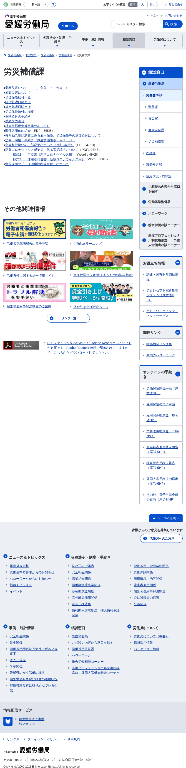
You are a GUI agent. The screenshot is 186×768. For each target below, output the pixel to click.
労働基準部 (154, 95)
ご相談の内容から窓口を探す (164, 189)
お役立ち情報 (161, 262)
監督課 (153, 107)
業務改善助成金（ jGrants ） (162, 433)
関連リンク (161, 332)
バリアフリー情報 (146, 644)
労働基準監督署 (159, 202)
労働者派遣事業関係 (86, 582)
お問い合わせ (174, 15)
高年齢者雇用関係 (84, 595)
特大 (152, 4)
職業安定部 (154, 164)
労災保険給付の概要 (19, 111)
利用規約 (73, 734)
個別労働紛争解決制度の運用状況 (34, 674)
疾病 (59, 88)
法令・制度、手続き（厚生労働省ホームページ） (40, 140)
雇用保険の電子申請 (160, 404)
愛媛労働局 (156, 84)
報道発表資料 (19, 563)
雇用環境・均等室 (158, 176)
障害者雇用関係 (145, 582)
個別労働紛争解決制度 (150, 589)
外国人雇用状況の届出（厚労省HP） (162, 481)
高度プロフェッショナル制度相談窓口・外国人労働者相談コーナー (164, 240)
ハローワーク (157, 213)
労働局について (146, 624)
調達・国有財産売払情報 (162, 277)
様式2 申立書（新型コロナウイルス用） (44, 154)
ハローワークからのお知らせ (30, 576)
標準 (132, 4)
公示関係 (140, 601)
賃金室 (153, 118)
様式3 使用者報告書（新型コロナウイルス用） (49, 159)
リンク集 (13, 734)
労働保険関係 (143, 570)
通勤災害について (18, 92)
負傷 (43, 88)
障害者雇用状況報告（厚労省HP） (160, 465)
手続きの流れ (14, 121)
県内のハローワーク (160, 355)
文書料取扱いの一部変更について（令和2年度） (39, 145)
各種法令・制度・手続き (92, 556)
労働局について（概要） (151, 631)
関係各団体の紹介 (18, 130)
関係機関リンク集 (159, 344)
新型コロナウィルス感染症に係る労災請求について (41, 150)
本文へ (154, 15)
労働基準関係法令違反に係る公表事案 (34, 647)
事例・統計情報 (22, 624)
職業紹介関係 (81, 576)
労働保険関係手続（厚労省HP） (162, 390)
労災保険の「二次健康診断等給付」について (37, 164)
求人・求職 (18, 655)
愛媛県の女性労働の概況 (27, 668)
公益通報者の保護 (146, 595)
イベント (16, 589)
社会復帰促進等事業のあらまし (27, 126)
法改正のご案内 (83, 563)
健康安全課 (156, 130)
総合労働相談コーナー (164, 225)
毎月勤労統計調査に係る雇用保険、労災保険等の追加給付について (53, 135)
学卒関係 (16, 662)
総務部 (151, 153)
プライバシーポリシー (43, 734)
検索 (174, 24)
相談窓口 (156, 72)
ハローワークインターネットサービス (162, 313)
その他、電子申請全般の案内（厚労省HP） (162, 497)
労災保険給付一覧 (18, 97)
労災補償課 (156, 141)
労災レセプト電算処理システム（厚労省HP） (162, 295)
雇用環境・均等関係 (148, 576)
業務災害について (18, 88)
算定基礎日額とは (18, 107)
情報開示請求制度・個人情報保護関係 (96, 610)
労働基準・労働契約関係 (151, 563)
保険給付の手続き (18, 116)
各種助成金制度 (83, 589)
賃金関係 (16, 638)
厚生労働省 (176, 4)
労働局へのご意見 (162, 538)
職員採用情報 (143, 638)
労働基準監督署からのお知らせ (32, 570)
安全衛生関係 (81, 570)
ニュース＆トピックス (28, 556)
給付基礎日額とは (18, 102)
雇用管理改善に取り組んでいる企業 (34, 683)
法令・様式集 (81, 601)
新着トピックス (21, 582)
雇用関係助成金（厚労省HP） (162, 417)
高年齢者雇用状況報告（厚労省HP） (162, 449)
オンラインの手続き (161, 374)
